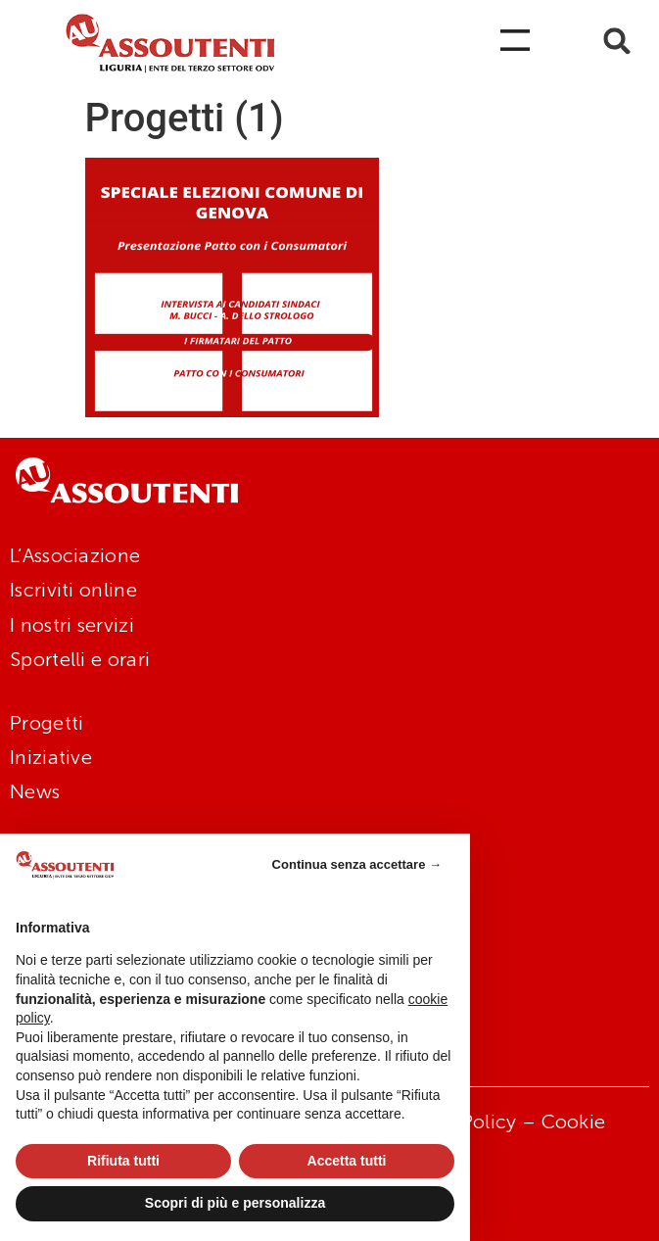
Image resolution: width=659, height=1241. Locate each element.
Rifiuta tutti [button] (123, 1161)
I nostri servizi (72, 625)
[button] (617, 41)
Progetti (46, 723)
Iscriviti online (73, 589)
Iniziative (51, 757)
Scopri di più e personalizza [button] (235, 1203)
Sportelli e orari (80, 659)
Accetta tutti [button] (347, 1161)
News (35, 791)
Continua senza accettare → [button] (357, 864)
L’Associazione (75, 555)
